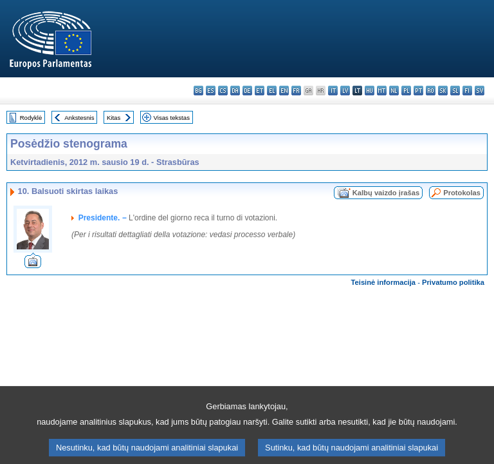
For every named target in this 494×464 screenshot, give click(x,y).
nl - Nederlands (394, 90)
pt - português (418, 90)
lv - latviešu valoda (345, 90)
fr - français (296, 90)
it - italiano (333, 90)
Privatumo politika (453, 282)
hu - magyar (369, 90)
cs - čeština (223, 90)
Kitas (113, 117)
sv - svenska (479, 90)
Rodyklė (31, 117)
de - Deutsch (247, 90)
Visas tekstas (172, 117)
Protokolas (461, 193)
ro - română (430, 90)
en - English (284, 90)
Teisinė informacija (383, 282)
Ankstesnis (79, 117)
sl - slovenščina (455, 90)
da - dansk (235, 90)
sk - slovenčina (443, 90)
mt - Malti (382, 90)
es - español (210, 90)
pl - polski (406, 90)
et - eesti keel (259, 90)
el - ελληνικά (272, 90)
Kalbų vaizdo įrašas (385, 193)
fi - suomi (467, 90)
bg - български (198, 90)
